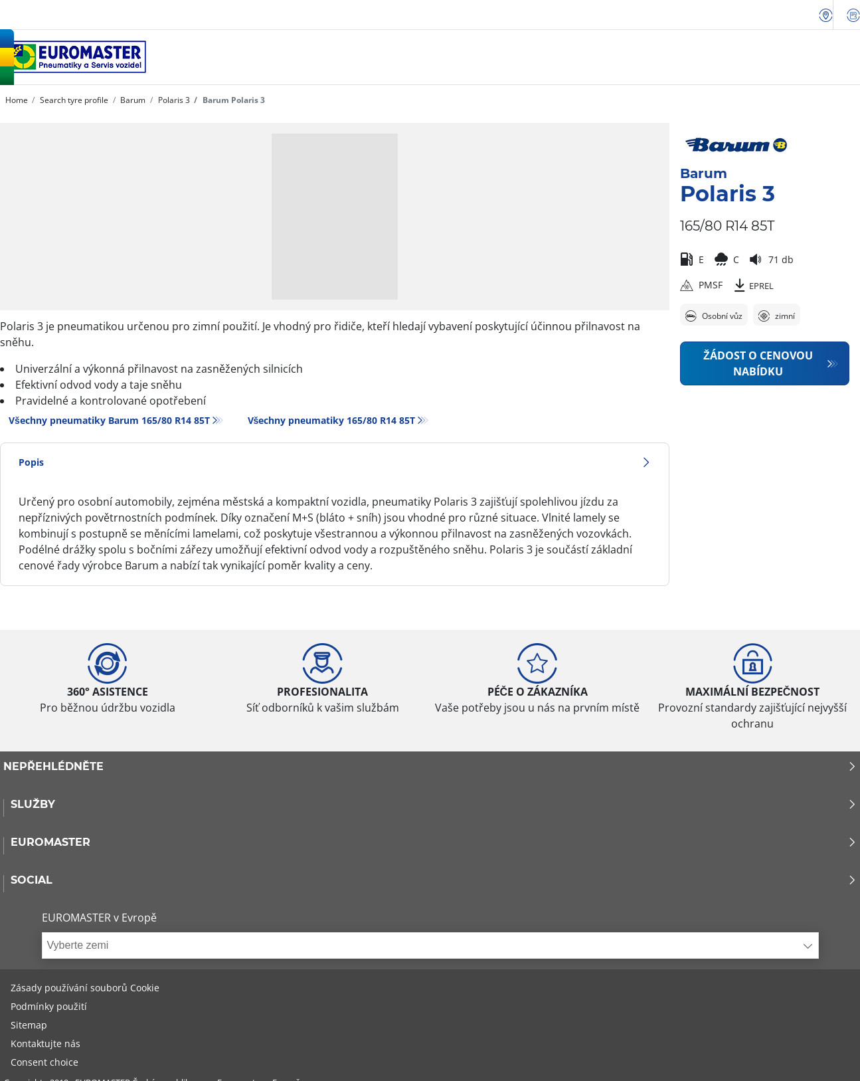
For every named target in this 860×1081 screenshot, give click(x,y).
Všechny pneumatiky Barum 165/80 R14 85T (109, 420)
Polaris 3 (173, 100)
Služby (434, 804)
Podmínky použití (49, 1006)
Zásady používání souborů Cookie (85, 987)
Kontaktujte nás (45, 1043)
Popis (335, 462)
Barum (131, 100)
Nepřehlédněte (430, 766)
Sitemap (29, 1025)
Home (16, 100)
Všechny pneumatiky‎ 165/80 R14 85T (332, 420)
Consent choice (44, 1062)
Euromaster (434, 842)
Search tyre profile (73, 100)
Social (434, 880)
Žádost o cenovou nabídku (758, 363)
